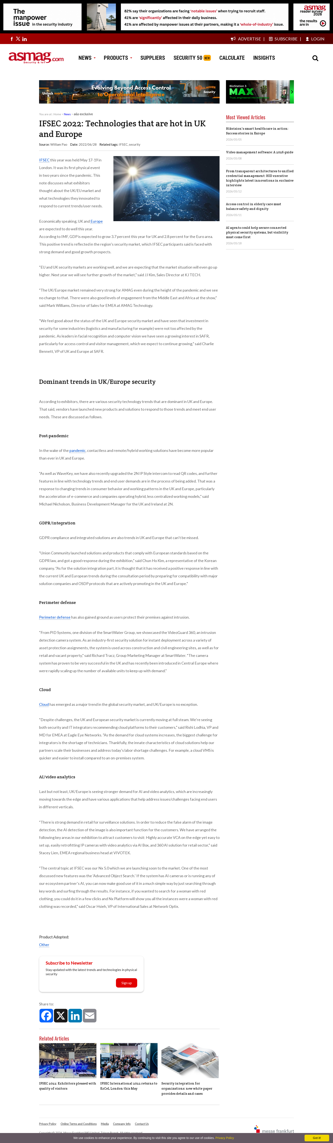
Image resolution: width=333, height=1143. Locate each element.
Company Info (122, 1124)
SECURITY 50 (188, 58)
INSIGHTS (264, 58)
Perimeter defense (55, 617)
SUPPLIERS (152, 58)
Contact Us (142, 1124)
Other (44, 944)
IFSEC (123, 144)
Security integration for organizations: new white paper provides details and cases (186, 1088)
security (134, 144)
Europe (96, 221)
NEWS (87, 58)
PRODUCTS (118, 58)
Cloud (44, 704)
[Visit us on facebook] (12, 38)
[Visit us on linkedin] (24, 38)
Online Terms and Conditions (79, 1124)
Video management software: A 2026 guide (259, 152)
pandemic (77, 450)
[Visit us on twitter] (18, 38)
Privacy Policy (47, 1124)
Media (105, 1124)
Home (57, 114)
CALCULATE (232, 58)
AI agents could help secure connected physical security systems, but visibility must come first (257, 232)
